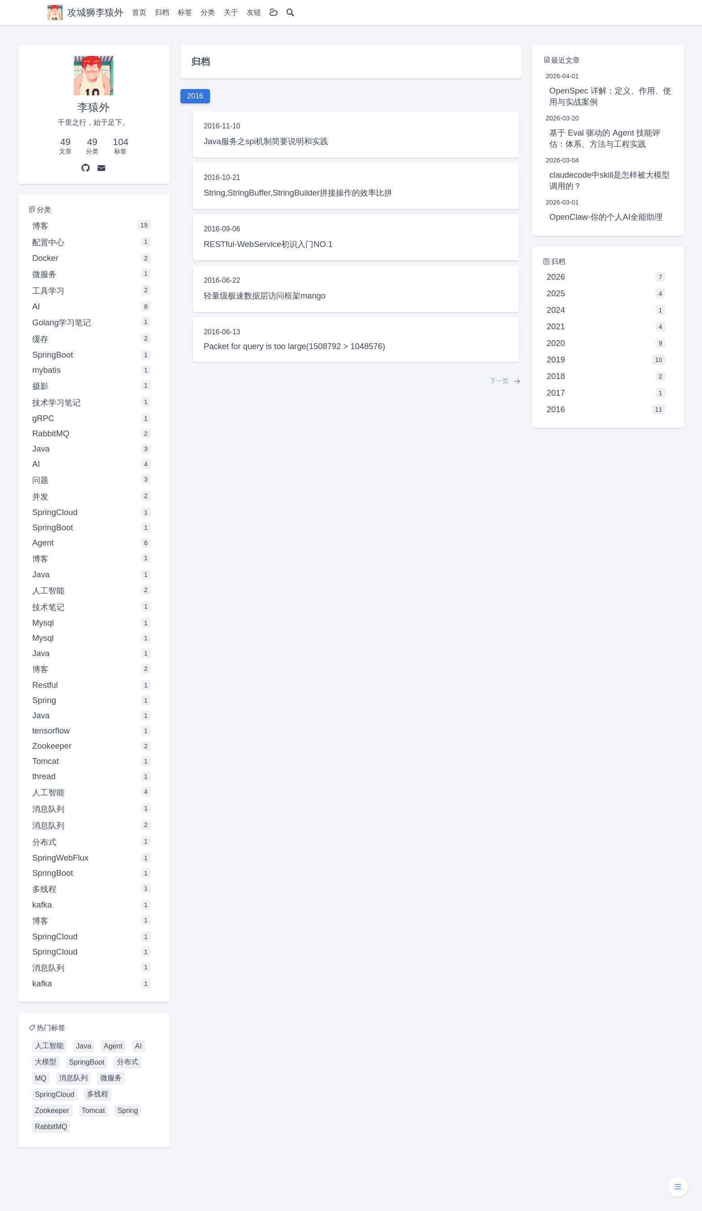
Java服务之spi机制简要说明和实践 (266, 141)
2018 (606, 376)
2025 (606, 293)
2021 (606, 327)
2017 (606, 393)
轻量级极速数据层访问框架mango (264, 295)
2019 (606, 360)
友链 (254, 12)
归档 (162, 12)
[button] (678, 1187)
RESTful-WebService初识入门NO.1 (268, 244)
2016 (606, 409)
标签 (185, 12)
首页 (139, 12)
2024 (606, 310)
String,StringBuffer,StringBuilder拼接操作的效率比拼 (298, 192)
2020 (606, 343)
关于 (231, 12)
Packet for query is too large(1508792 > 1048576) (294, 346)
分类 (208, 12)
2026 (606, 277)
